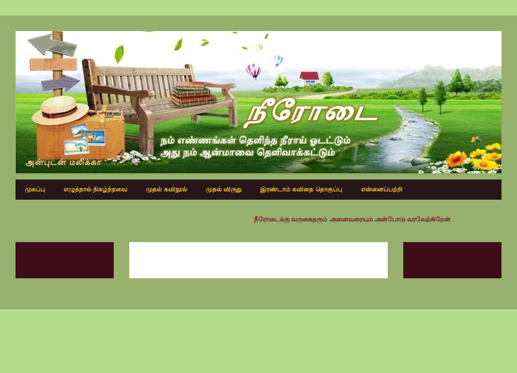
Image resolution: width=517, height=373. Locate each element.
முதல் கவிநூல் (166, 189)
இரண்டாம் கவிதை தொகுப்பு (301, 189)
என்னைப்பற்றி (381, 189)
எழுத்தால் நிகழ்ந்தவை (95, 189)
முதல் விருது (223, 189)
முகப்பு (35, 189)
